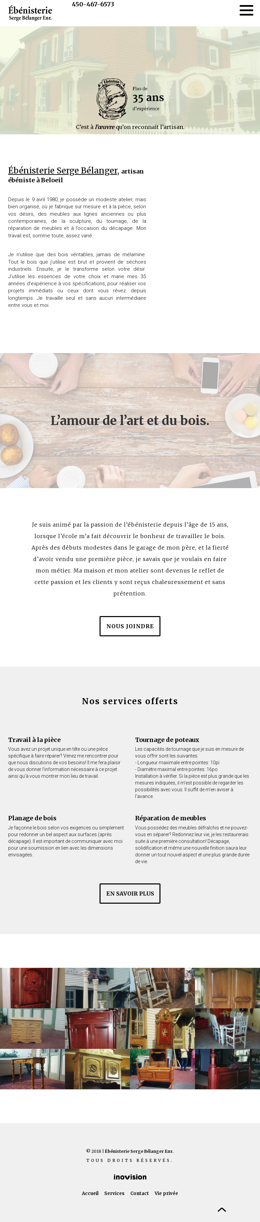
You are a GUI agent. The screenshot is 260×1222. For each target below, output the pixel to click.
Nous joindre (130, 626)
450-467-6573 (93, 4)
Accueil (90, 1193)
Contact (139, 1193)
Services (114, 1193)
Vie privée (166, 1193)
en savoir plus (130, 893)
